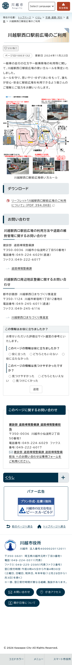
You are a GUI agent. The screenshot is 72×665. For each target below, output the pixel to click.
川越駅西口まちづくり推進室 (30, 317)
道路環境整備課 (22, 268)
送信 (36, 389)
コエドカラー (16, 659)
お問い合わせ (22, 592)
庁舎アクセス (53, 592)
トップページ (24, 17)
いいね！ (12, 48)
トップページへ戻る (54, 526)
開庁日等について (25, 602)
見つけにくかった (27, 380)
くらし (38, 17)
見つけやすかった (23, 376)
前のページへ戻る (22, 526)
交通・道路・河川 (54, 17)
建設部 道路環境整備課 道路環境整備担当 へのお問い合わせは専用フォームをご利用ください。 (36, 457)
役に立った (19, 354)
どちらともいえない (45, 354)
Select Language (40, 6)
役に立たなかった (17, 358)
